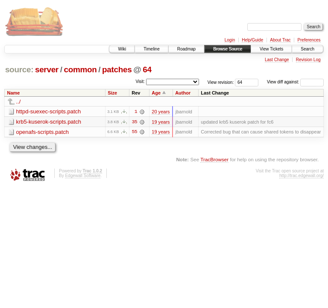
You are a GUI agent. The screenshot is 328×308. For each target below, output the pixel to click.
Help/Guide (252, 40)
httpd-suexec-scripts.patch (48, 111)
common (80, 69)
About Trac (280, 40)
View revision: (221, 82)
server (47, 69)
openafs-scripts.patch (42, 132)
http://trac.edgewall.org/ (301, 175)
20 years (161, 111)
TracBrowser (214, 160)
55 (134, 132)
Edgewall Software (82, 175)
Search (307, 49)
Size (112, 92)
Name (13, 92)
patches (117, 69)
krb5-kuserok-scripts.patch (48, 121)
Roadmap (186, 49)
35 (134, 121)
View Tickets (271, 49)
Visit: (140, 81)
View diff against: (295, 82)
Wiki (122, 49)
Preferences (309, 40)
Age (156, 92)
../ (18, 101)
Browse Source (227, 49)
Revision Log (308, 59)
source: (19, 69)
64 (147, 69)
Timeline (151, 49)
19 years (161, 121)
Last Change (277, 59)
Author (182, 92)
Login (230, 40)
